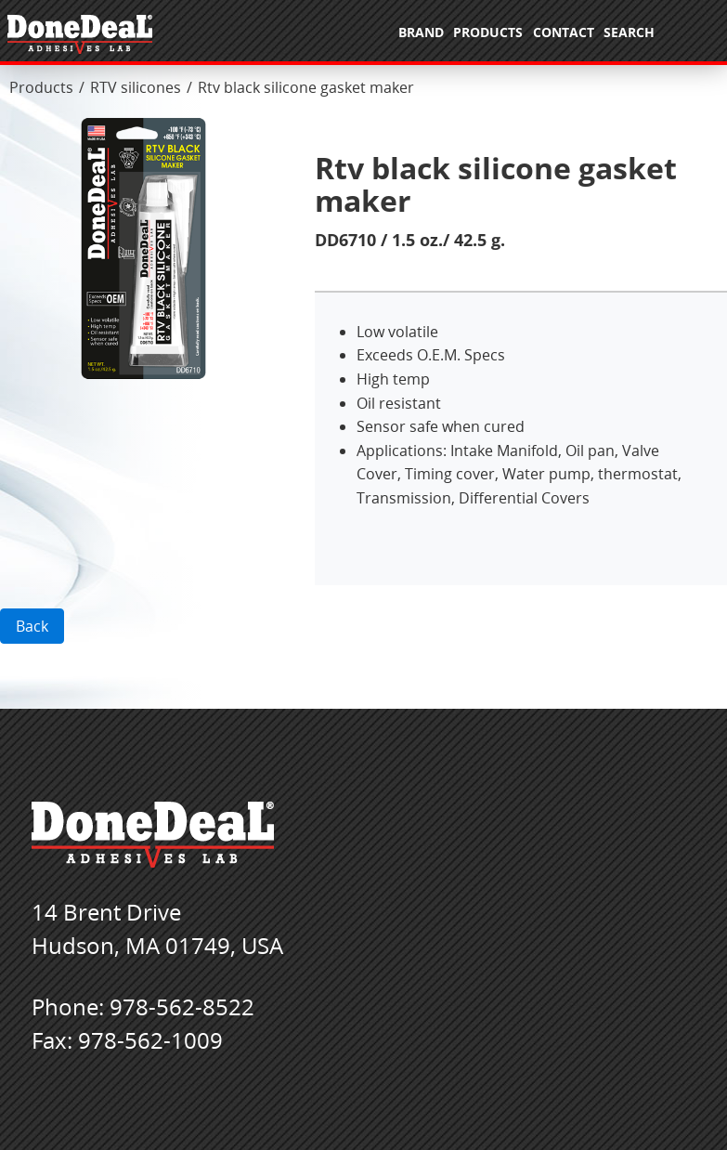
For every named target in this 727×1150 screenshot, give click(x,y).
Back (32, 626)
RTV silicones (135, 87)
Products (41, 87)
